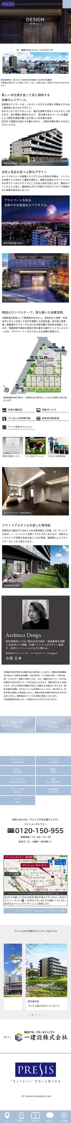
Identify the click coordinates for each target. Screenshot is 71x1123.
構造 (53, 780)
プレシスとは (17, 790)
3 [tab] (36, 1014)
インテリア (17, 780)
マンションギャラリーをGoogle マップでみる (35, 911)
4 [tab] (39, 1014)
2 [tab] (32, 1014)
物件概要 (53, 790)
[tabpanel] (35, 977)
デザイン (17, 770)
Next (63, 977)
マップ (17, 800)
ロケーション (17, 760)
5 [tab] (43, 1014)
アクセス (53, 760)
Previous (7, 977)
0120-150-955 (36, 830)
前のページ (17, 725)
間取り (53, 770)
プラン (53, 725)
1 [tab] (28, 1014)
